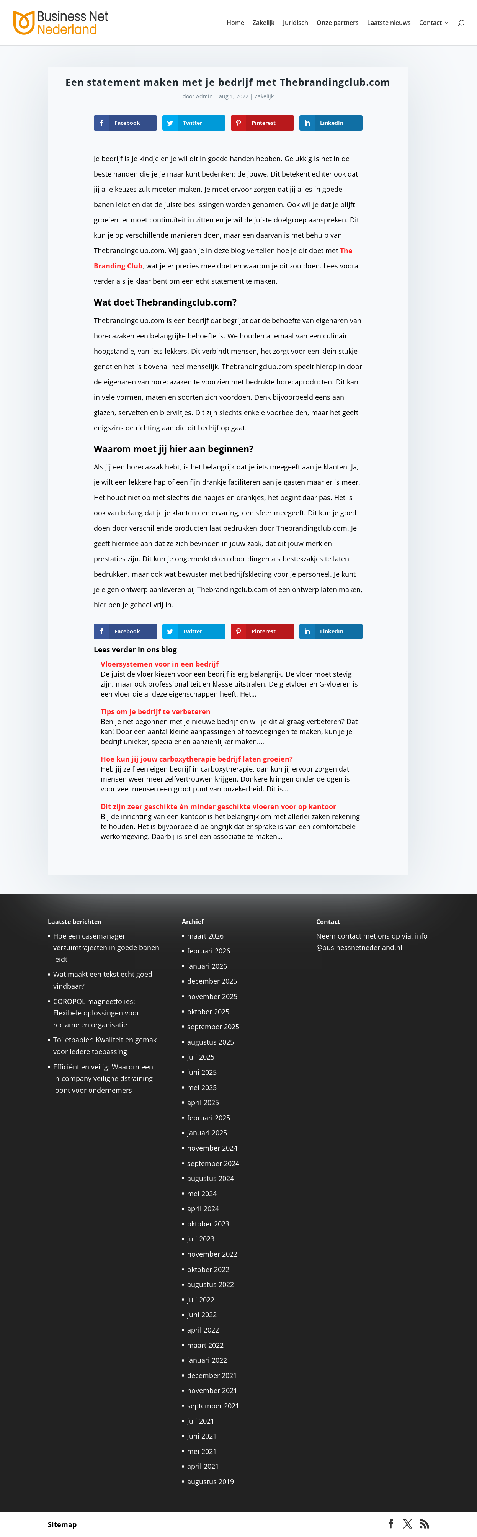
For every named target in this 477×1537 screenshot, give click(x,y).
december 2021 (212, 1375)
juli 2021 (200, 1421)
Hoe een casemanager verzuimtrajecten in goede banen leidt (106, 947)
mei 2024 (202, 1193)
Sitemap (62, 1524)
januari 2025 (207, 1132)
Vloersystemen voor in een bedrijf (160, 664)
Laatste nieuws (389, 23)
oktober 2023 (208, 1223)
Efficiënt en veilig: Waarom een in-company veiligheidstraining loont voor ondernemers (103, 1078)
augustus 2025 (210, 1041)
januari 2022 (207, 1360)
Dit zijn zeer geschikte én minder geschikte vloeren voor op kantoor (218, 806)
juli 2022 (200, 1299)
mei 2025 (202, 1087)
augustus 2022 (210, 1284)
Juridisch (295, 23)
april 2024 (203, 1208)
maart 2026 (205, 935)
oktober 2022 (208, 1269)
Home (235, 23)
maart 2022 (205, 1345)
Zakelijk (263, 23)
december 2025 (212, 981)
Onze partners (338, 23)
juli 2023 (200, 1238)
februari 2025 (208, 1117)
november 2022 (212, 1254)
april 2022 (203, 1329)
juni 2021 (202, 1436)
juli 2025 (200, 1056)
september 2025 (213, 1026)
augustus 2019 (210, 1481)
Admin (204, 96)
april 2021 (203, 1466)
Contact (430, 23)
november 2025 (212, 996)
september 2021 (213, 1405)
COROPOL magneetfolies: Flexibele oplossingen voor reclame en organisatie (96, 1013)
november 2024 (212, 1148)
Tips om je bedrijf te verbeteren (156, 711)
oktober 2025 (208, 1011)
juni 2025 (202, 1072)
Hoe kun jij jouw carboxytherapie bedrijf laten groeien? (197, 759)
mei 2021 (202, 1451)
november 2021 (212, 1390)
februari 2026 (208, 950)
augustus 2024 (210, 1178)
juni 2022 (202, 1314)
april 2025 (203, 1102)
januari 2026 (207, 966)
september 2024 (213, 1163)
